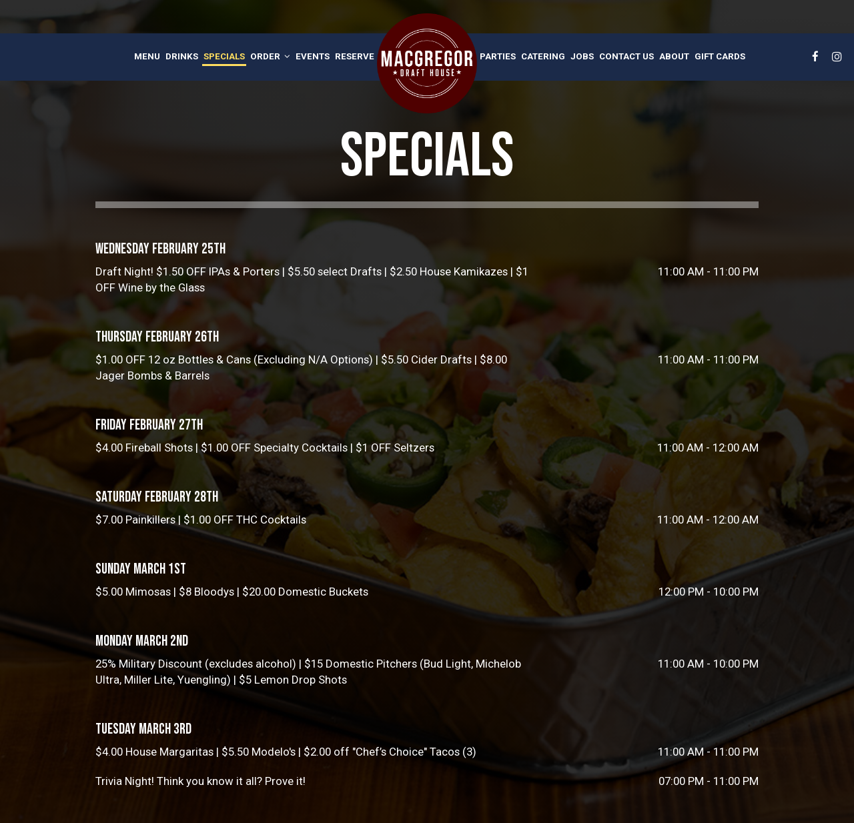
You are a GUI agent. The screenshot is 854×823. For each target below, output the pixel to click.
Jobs (582, 56)
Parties (498, 56)
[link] (427, 63)
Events (313, 56)
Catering (543, 56)
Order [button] (270, 56)
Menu (147, 56)
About (674, 56)
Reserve (354, 56)
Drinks (181, 56)
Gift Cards (720, 56)
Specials (224, 56)
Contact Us (626, 56)
